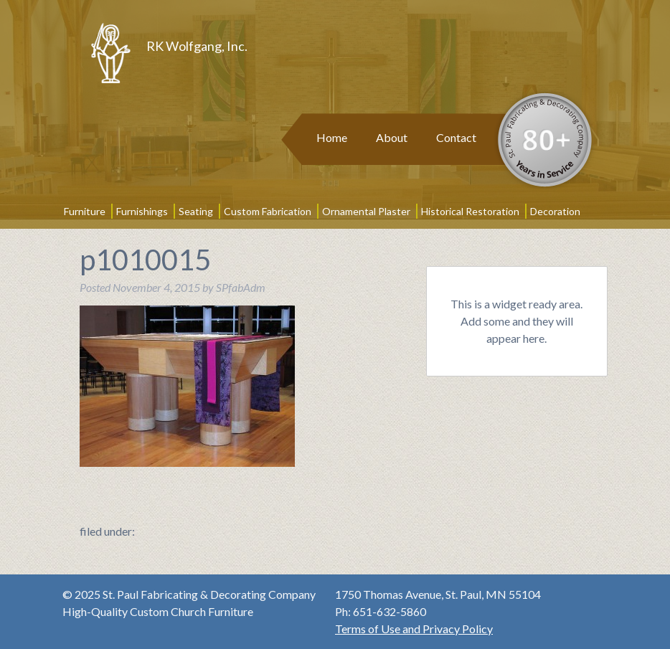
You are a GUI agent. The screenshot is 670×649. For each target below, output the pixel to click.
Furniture (84, 211)
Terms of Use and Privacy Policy (414, 628)
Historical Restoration (470, 211)
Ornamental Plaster (366, 211)
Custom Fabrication (267, 211)
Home (331, 137)
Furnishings (142, 211)
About (391, 137)
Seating (196, 211)
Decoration (555, 211)
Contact (456, 137)
